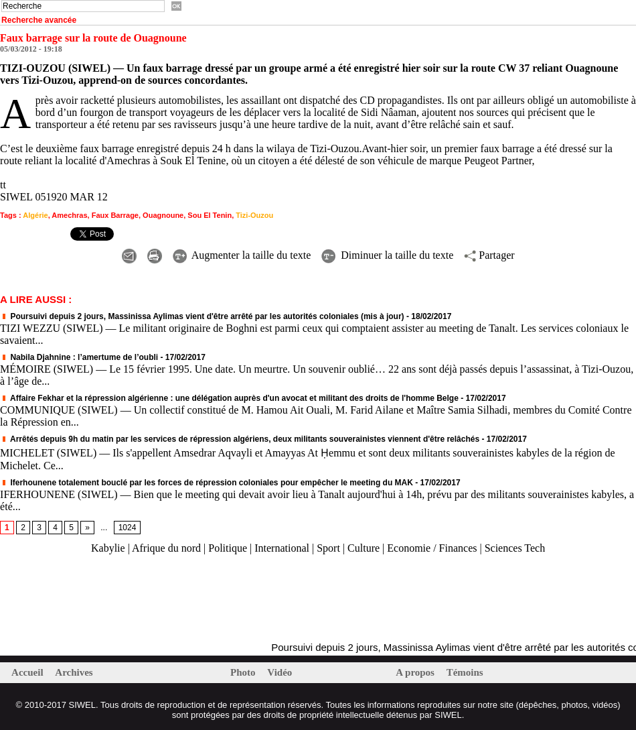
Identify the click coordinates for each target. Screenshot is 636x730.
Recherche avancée (38, 20)
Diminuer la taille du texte (387, 255)
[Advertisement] (156, 599)
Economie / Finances (432, 548)
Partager (489, 255)
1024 (127, 527)
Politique (227, 548)
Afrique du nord (166, 548)
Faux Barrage (115, 215)
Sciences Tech (515, 548)
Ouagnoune (163, 215)
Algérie (35, 215)
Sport (328, 548)
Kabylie (108, 548)
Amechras (69, 215)
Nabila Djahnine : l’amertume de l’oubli (79, 357)
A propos (416, 672)
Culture (363, 548)
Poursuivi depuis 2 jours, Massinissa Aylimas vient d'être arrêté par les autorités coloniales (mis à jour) (202, 316)
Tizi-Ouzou (254, 215)
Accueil (28, 672)
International (281, 548)
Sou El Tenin (209, 215)
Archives (73, 672)
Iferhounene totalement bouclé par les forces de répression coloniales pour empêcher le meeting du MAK (206, 482)
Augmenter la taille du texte (242, 255)
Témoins (465, 672)
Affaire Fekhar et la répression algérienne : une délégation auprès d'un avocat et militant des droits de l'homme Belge (229, 398)
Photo (244, 672)
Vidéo (279, 672)
